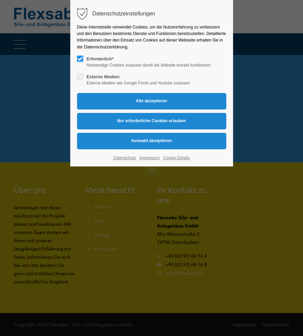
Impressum (149, 157)
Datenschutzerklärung (105, 46)
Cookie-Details (176, 157)
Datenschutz (124, 157)
